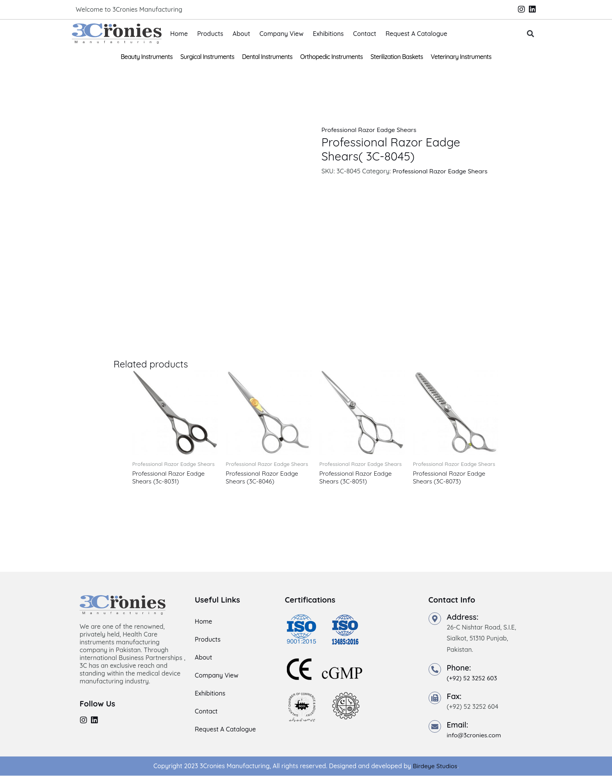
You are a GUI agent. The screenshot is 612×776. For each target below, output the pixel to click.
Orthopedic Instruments (331, 57)
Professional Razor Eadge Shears (369, 130)
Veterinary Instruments (461, 57)
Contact (364, 33)
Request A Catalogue (416, 33)
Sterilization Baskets (396, 57)
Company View (282, 33)
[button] (530, 33)
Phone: (459, 668)
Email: (458, 725)
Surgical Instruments (207, 57)
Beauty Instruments (147, 57)
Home (179, 33)
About (241, 33)
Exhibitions (328, 33)
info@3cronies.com (474, 735)
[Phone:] (435, 670)
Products (210, 33)
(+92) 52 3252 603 (472, 678)
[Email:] (435, 727)
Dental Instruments (267, 57)
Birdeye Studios (435, 766)
